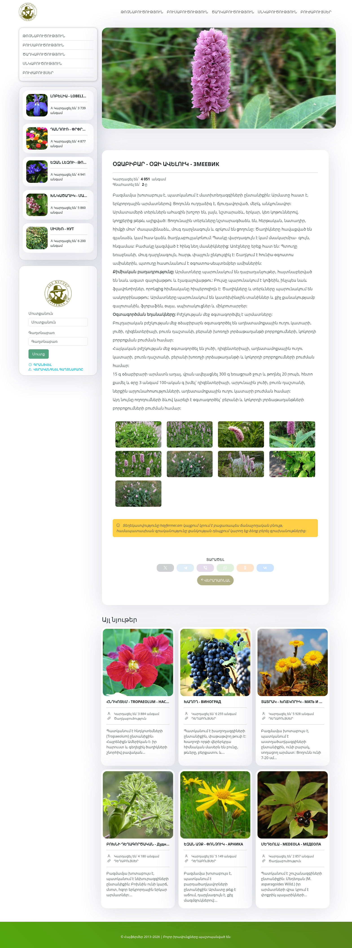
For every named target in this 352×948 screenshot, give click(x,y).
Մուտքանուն (41, 313)
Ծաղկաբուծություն (233, 11)
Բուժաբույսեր (316, 11)
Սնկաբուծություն (277, 11)
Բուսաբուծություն (187, 11)
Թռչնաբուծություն (142, 11)
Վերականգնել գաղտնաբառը (56, 369)
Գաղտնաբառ (42, 332)
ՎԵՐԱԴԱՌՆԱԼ (215, 581)
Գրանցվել (40, 365)
